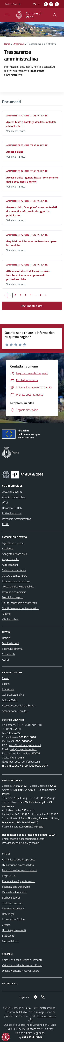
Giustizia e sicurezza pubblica (18, 586)
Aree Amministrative (13, 497)
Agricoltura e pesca (13, 543)
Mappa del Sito (10, 941)
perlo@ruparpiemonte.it (23, 749)
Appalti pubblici (10, 559)
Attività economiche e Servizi (18, 705)
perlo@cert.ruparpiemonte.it (25, 745)
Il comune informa (12, 649)
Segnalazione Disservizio (16, 887)
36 (40, 295)
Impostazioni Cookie (13, 919)
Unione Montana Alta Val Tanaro (20, 971)
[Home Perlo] (30, 15)
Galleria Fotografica (13, 695)
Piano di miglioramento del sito (19, 870)
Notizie (6, 638)
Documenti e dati (32, 306)
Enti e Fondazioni (12, 513)
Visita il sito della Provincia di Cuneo (22, 965)
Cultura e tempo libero (14, 576)
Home (7, 44)
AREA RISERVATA (30, 1037)
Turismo (6, 614)
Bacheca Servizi (11, 897)
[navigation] (7, 15)
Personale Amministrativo (16, 519)
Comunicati (8, 654)
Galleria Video (9, 700)
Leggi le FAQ (9, 876)
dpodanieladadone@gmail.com (27, 839)
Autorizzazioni (10, 565)
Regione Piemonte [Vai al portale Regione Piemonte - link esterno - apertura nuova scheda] (13, 4)
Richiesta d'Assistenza (14, 892)
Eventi (5, 678)
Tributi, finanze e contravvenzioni (20, 608)
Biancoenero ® (34, 1029)
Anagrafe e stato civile (14, 554)
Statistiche (8, 936)
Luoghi (6, 684)
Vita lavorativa (10, 619)
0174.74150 (13, 729)
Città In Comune (46, 1016)
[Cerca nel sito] (55, 15)
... (36, 295)
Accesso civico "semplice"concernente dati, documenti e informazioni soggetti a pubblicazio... (32, 211)
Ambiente (7, 548)
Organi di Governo (12, 492)
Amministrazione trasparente (27, 115)
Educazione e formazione (16, 581)
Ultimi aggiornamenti (14, 930)
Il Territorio (8, 689)
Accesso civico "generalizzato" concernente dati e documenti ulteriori (32, 179)
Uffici (5, 502)
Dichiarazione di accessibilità (18, 865)
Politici (5, 524)
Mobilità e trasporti (12, 597)
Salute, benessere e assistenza (19, 603)
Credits (6, 925)
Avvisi (5, 659)
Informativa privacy (13, 908)
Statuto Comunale (12, 903)
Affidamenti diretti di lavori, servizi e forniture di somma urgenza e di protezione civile (28, 275)
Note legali (8, 914)
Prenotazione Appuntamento (18, 881)
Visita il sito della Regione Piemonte (22, 960)
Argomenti (18, 44)
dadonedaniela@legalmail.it (23, 843)
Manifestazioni (10, 643)
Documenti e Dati (12, 508)
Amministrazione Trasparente (18, 859)
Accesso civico (14, 152)
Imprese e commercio (14, 592)
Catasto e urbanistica (14, 570)
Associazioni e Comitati (15, 711)
